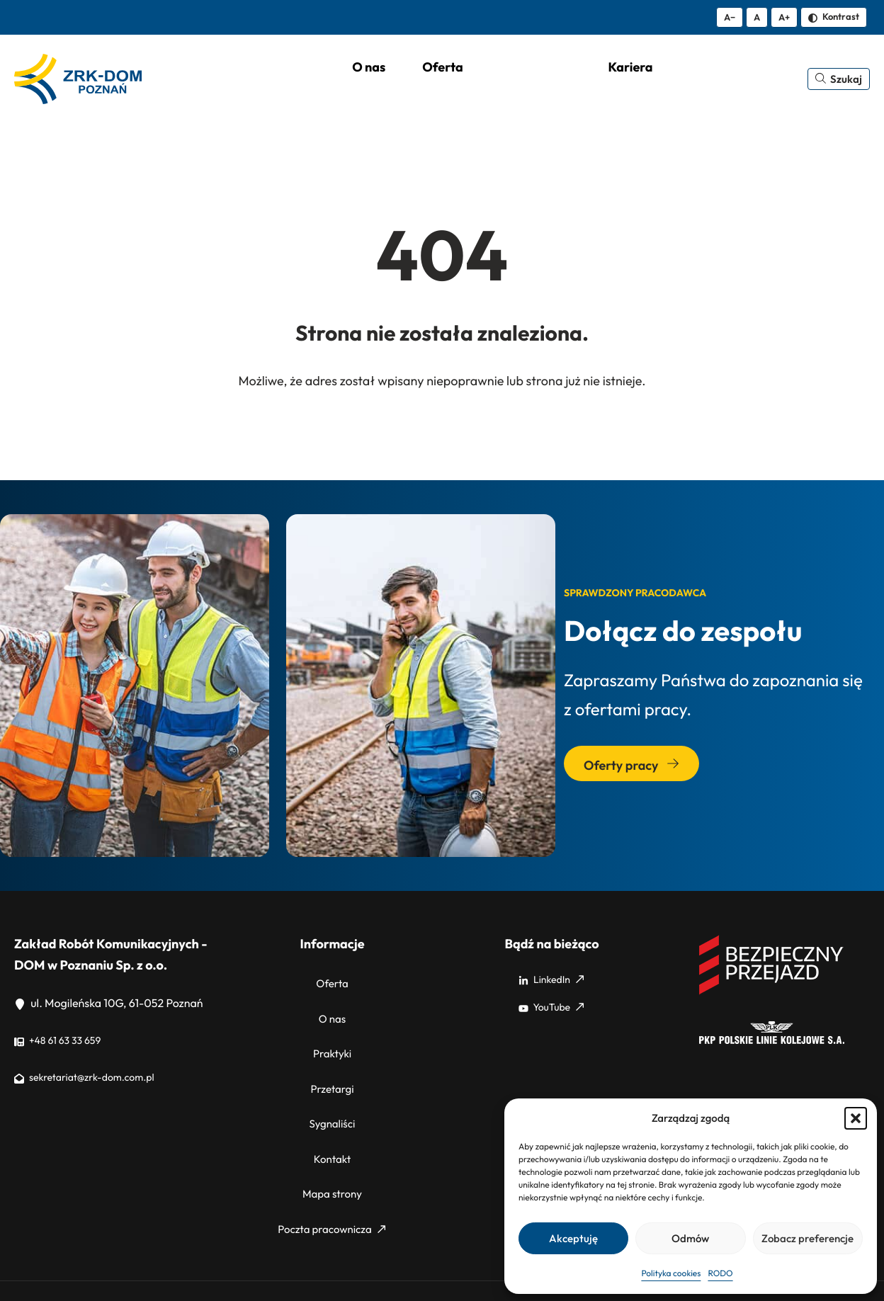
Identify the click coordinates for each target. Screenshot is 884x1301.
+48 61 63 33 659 (63, 1042)
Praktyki (332, 1037)
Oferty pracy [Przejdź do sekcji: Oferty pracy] (631, 767)
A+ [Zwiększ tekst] (784, 17)
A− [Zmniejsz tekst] (729, 17)
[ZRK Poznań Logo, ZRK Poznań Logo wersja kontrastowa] (80, 80)
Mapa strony (332, 1148)
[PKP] (771, 1042)
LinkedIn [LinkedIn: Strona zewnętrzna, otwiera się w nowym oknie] (551, 982)
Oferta (332, 982)
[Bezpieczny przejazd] (771, 994)
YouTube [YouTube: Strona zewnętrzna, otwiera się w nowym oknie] (551, 1009)
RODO (720, 1273)
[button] (856, 1118)
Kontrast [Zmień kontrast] (833, 16)
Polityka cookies (671, 1273)
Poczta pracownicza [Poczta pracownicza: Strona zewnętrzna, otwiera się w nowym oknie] (331, 1176)
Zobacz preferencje (807, 1238)
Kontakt (332, 1120)
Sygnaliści (331, 1093)
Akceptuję (573, 1238)
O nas (332, 1009)
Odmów (690, 1238)
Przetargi (332, 1065)
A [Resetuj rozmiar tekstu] (757, 17)
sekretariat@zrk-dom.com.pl (94, 1079)
